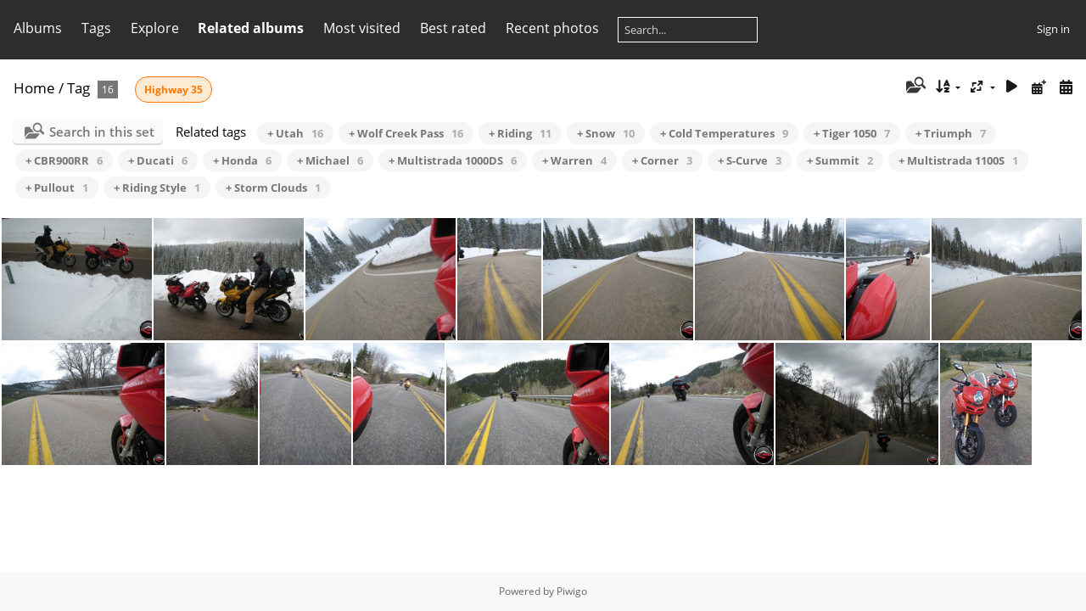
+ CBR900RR (64, 160)
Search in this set (101, 131)
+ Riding (520, 133)
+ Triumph (950, 133)
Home (34, 88)
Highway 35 (173, 89)
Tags (96, 28)
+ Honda (242, 160)
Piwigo (572, 591)
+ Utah (295, 133)
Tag (78, 88)
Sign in (1053, 28)
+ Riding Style (157, 187)
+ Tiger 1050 (852, 133)
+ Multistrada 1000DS (453, 160)
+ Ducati (158, 160)
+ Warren (574, 160)
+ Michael (330, 160)
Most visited (361, 28)
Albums (38, 28)
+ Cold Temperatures (724, 133)
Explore (155, 28)
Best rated (453, 28)
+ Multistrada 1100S (958, 160)
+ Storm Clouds (273, 187)
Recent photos (552, 28)
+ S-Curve (749, 160)
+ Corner (662, 160)
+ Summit (840, 160)
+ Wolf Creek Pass (406, 133)
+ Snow (606, 133)
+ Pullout (56, 187)
